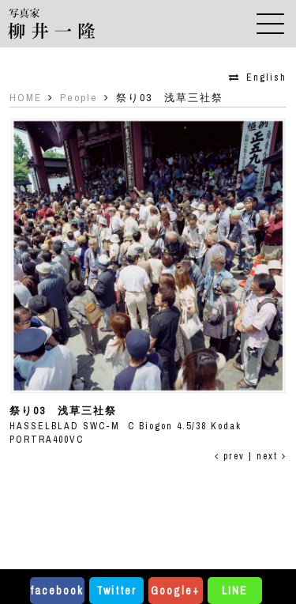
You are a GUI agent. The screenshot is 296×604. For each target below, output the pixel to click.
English (266, 77)
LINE (234, 590)
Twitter (116, 590)
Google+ (175, 590)
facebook (57, 590)
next (272, 456)
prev (230, 456)
